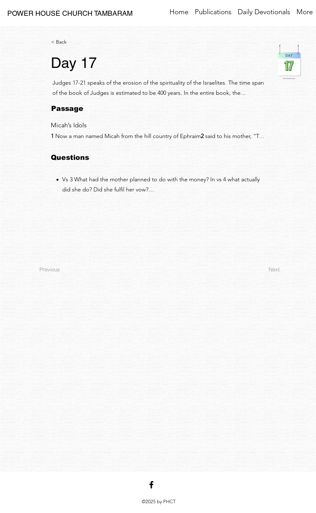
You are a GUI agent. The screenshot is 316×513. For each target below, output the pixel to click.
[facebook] (151, 485)
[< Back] (72, 42)
